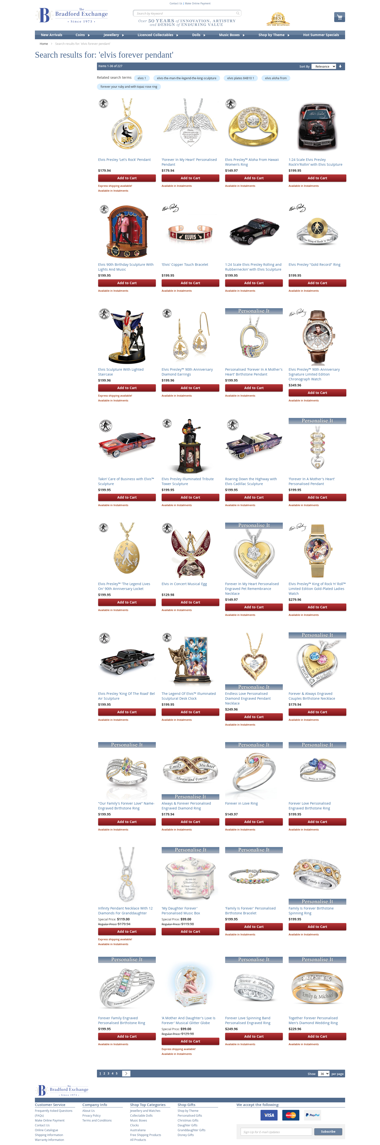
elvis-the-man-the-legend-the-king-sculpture (186, 78)
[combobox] (187, 13)
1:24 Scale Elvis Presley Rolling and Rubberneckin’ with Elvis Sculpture (253, 267)
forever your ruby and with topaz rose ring (129, 86)
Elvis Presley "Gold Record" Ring (314, 264)
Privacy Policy (91, 1115)
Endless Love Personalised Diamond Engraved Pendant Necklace (248, 698)
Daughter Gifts (188, 1125)
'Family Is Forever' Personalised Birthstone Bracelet (250, 910)
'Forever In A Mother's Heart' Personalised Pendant (312, 481)
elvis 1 (142, 78)
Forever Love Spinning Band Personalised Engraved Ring (247, 1020)
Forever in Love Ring (241, 803)
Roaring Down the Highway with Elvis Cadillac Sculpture (251, 481)
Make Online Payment (198, 3)
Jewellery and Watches (145, 1111)
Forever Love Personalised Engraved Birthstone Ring (310, 805)
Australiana (138, 1130)
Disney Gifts (186, 1135)
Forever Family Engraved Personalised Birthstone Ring (121, 1020)
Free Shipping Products (145, 1135)
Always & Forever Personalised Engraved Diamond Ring (186, 805)
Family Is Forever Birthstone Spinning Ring (311, 910)
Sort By (304, 66)
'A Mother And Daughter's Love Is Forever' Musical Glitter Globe (188, 1020)
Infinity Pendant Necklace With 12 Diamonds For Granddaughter (125, 910)
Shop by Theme (188, 1111)
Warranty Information (49, 1140)
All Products (138, 1140)
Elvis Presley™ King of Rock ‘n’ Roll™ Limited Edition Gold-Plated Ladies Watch (317, 588)
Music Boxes (138, 1120)
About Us (88, 1111)
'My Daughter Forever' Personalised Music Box (181, 910)
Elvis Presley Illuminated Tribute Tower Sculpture (188, 481)
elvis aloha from (276, 78)
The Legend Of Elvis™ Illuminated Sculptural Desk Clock (189, 696)
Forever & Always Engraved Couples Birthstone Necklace (312, 696)
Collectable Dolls (141, 1115)
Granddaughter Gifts (192, 1130)
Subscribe (328, 1131)
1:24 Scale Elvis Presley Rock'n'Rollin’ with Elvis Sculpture (315, 162)
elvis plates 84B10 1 (240, 78)
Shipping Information (49, 1135)
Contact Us (176, 3)
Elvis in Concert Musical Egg (184, 583)
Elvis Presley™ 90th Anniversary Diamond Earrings (187, 371)
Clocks (134, 1125)
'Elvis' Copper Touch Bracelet (185, 264)
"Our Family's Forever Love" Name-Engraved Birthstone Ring (126, 805)
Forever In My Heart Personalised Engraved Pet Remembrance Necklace (252, 588)
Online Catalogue (46, 1130)
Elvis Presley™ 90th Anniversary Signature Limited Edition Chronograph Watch (314, 374)
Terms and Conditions (97, 1120)
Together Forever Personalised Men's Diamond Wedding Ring (313, 1020)
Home (44, 44)
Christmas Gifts (188, 1120)
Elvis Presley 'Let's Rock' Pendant (124, 159)
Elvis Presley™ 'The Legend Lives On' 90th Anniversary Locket (124, 586)
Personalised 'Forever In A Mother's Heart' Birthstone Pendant (254, 371)
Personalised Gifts (190, 1115)
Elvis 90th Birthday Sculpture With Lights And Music (126, 267)
